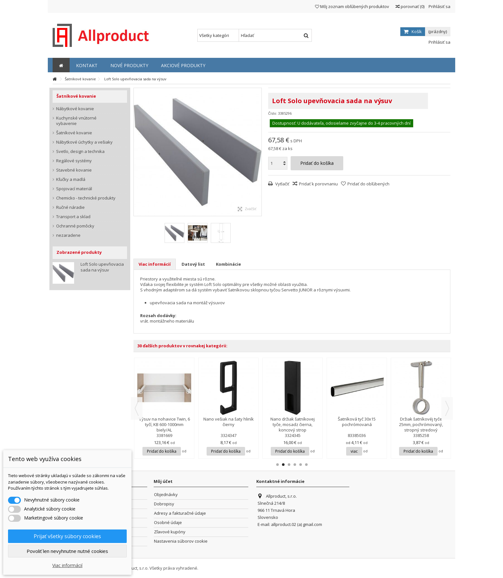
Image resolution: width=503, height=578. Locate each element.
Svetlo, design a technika (80, 151)
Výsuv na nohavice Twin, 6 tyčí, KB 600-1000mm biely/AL (164, 424)
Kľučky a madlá (70, 179)
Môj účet (163, 481)
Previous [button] (136, 408)
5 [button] (300, 464)
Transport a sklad (73, 216)
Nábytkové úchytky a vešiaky (84, 142)
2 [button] (283, 464)
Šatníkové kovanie (74, 133)
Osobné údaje (168, 522)
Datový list (193, 264)
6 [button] (306, 464)
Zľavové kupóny (169, 532)
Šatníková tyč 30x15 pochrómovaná (357, 421)
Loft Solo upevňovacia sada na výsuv (102, 267)
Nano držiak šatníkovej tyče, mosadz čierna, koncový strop (292, 424)
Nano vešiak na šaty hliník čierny (228, 421)
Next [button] (447, 408)
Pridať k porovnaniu (318, 184)
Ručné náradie (70, 207)
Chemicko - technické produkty (85, 198)
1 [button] (277, 464)
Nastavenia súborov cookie (181, 541)
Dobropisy (164, 504)
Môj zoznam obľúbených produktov (352, 6)
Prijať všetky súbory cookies (67, 536)
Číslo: (272, 113)
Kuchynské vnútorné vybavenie (76, 120)
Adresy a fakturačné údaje (180, 513)
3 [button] (289, 464)
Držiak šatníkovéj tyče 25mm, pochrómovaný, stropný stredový (421, 424)
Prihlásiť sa (439, 6)
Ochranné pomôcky (75, 226)
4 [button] (295, 464)
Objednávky (166, 494)
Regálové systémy (74, 161)
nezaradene (68, 235)
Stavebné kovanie (74, 170)
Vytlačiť (281, 184)
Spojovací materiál (74, 188)
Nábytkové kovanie (75, 108)
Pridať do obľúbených (368, 184)
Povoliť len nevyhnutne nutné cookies (67, 551)
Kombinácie (228, 264)
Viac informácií (155, 264)
